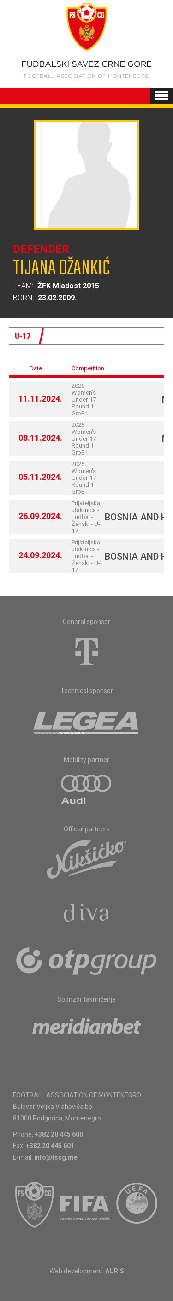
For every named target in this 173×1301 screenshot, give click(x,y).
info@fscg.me (56, 1157)
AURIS (114, 1271)
